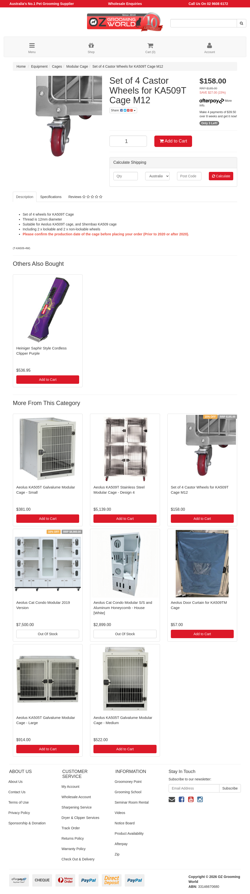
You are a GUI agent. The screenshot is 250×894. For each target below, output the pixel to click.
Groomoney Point (128, 782)
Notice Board (125, 823)
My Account (70, 787)
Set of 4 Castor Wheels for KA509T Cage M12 (127, 66)
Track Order (71, 828)
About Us (15, 782)
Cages (57, 66)
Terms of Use (18, 802)
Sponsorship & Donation (27, 823)
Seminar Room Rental (132, 802)
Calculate (221, 176)
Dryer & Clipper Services (80, 818)
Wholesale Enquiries (125, 4)
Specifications (50, 197)
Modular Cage (77, 66)
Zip (117, 854)
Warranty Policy (74, 849)
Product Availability (129, 833)
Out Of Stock (48, 634)
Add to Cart (173, 141)
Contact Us (16, 792)
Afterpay (121, 844)
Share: (123, 110)
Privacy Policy (19, 813)
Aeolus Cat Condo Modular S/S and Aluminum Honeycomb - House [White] (122, 607)
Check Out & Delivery (78, 859)
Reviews (85, 197)
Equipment (39, 66)
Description (24, 197)
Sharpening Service (77, 807)
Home (21, 66)
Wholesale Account (76, 797)
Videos (120, 813)
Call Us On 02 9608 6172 (208, 4)
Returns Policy (73, 838)
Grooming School (128, 792)
